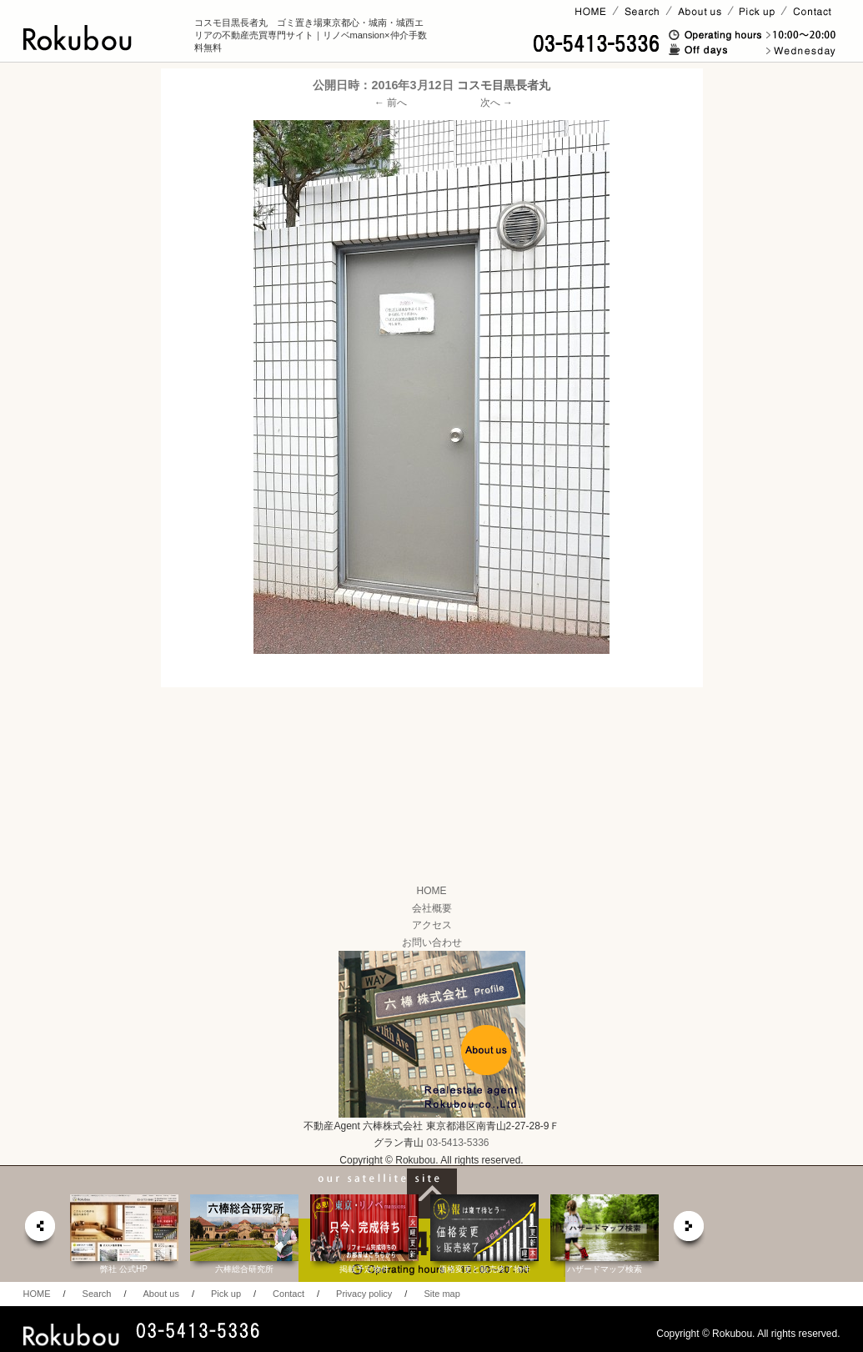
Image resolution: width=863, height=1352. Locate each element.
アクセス (432, 925)
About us (160, 1294)
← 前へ (390, 102)
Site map (441, 1294)
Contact (288, 1294)
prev (39, 1230)
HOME (432, 891)
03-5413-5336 (458, 1142)
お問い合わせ (432, 942)
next (689, 1230)
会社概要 (432, 908)
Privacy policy (364, 1294)
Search (97, 1294)
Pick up (226, 1294)
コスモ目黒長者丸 (503, 85)
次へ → (496, 102)
